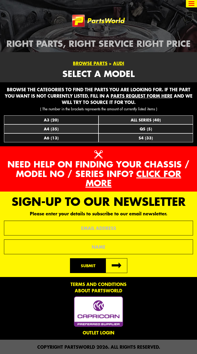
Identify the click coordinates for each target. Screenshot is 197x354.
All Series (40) (146, 119)
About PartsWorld (98, 290)
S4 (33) (146, 137)
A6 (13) (51, 137)
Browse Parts (90, 63)
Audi (118, 63)
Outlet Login (98, 332)
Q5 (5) (146, 128)
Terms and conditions (98, 284)
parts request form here (141, 96)
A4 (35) (51, 128)
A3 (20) (51, 119)
